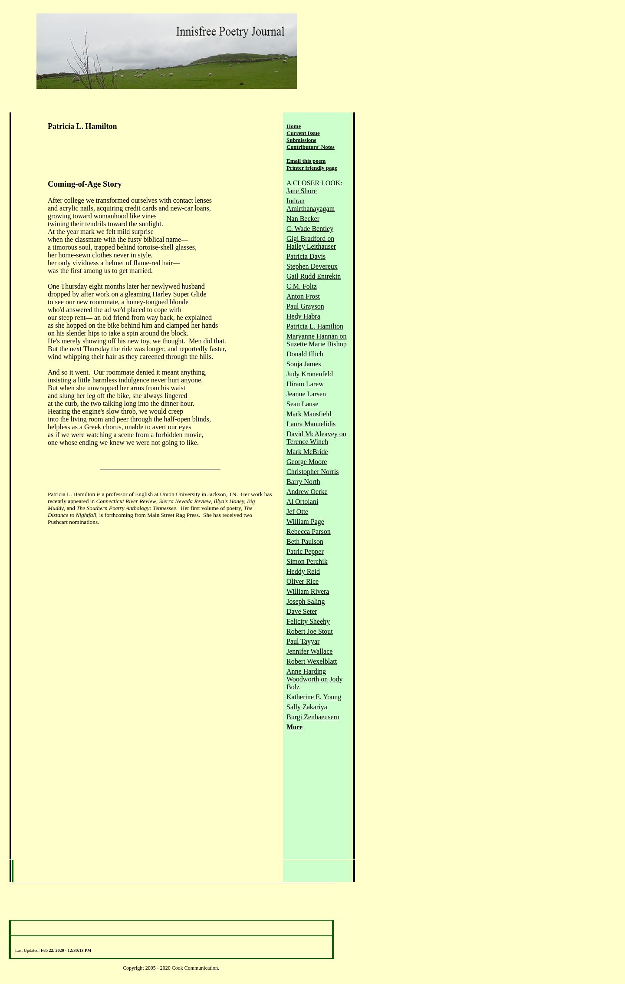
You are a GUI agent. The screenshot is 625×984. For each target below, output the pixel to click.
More (294, 727)
